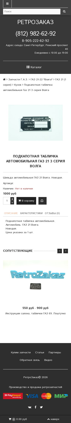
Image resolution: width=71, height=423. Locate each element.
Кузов (17, 85)
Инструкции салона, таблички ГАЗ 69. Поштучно (35, 313)
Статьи (39, 352)
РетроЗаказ (35, 22)
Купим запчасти (20, 352)
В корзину (26, 201)
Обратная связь (29, 360)
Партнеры (54, 352)
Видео (47, 360)
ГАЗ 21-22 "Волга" (41, 79)
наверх (53, 419)
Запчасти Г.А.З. (18, 79)
